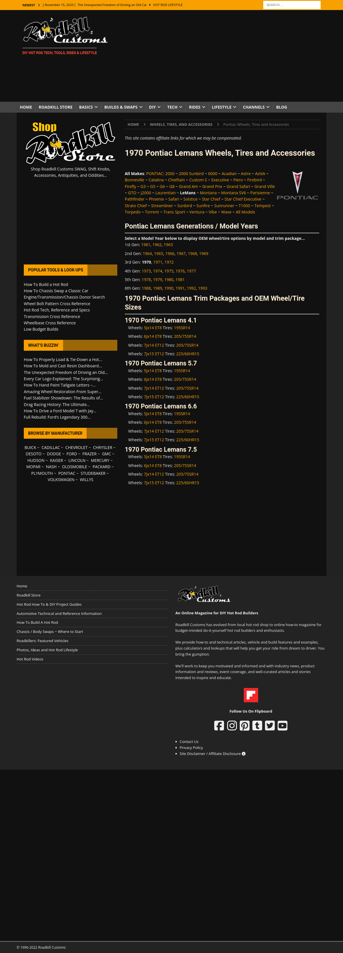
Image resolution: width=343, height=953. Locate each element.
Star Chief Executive (243, 199)
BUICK (30, 447)
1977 (191, 271)
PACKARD (101, 466)
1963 (168, 244)
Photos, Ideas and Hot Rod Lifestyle (47, 649)
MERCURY (100, 460)
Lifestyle (221, 107)
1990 (169, 288)
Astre (246, 173)
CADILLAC (51, 447)
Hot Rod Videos (30, 659)
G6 (162, 186)
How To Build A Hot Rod (37, 622)
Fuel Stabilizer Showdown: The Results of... (63, 398)
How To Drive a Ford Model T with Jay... (60, 410)
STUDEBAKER (93, 473)
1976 (180, 271)
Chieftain (176, 180)
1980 (169, 279)
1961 (145, 244)
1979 (157, 279)
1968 (192, 253)
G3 (143, 186)
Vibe (213, 212)
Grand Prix (212, 186)
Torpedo (133, 212)
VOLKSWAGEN (61, 479)
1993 (202, 288)
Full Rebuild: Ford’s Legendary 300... (57, 417)
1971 (157, 262)
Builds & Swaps (121, 107)
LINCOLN (77, 460)
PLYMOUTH (42, 473)
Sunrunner (224, 205)
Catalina (156, 180)
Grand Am (188, 186)
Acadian (229, 173)
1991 (180, 288)
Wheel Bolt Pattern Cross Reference (57, 303)
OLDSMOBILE (74, 466)
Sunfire (203, 205)
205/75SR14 (185, 336)
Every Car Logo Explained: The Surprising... (63, 378)
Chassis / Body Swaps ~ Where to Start (50, 631)
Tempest (262, 205)
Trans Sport (174, 212)
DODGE (54, 453)
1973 (146, 271)
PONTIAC (154, 173)
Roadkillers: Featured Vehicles (42, 640)
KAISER (56, 460)
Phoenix (156, 199)
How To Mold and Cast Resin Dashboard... (63, 365)
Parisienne (260, 192)
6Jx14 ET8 (153, 336)
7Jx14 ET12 (154, 345)
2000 (169, 173)
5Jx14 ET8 (153, 327)
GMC (106, 453)
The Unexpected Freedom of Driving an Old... (66, 372)
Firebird (254, 180)
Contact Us (189, 741)
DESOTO (34, 453)
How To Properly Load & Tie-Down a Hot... (63, 359)
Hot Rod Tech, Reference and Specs (57, 310)
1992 (191, 288)
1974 (157, 271)
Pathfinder (135, 199)
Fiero (238, 180)
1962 (157, 244)
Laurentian (165, 192)
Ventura (197, 212)
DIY (152, 107)
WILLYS (86, 479)
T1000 (244, 205)
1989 (157, 288)
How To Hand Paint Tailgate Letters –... (60, 385)
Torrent (152, 212)
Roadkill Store (56, 107)
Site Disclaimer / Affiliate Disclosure (213, 753)
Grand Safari (238, 186)
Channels (254, 107)
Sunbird (184, 205)
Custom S (198, 180)
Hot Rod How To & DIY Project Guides (49, 604)
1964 (147, 253)
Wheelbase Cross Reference (50, 322)
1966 (169, 253)
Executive (220, 180)
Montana (208, 192)
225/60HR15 (187, 353)
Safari (173, 199)
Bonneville (134, 180)
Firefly (130, 186)
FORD (72, 453)
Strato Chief (136, 205)
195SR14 (182, 327)
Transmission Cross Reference (52, 316)
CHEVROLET (76, 447)
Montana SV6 (233, 192)
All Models (245, 212)
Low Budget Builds (41, 329)
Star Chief (211, 199)
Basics (86, 107)
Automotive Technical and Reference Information (59, 613)
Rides (194, 107)
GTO (132, 192)
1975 (169, 271)
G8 (171, 186)
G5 (152, 186)
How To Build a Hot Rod (46, 284)
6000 (212, 173)
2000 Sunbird (191, 173)
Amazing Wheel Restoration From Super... (63, 391)
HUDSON (35, 460)
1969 (203, 253)
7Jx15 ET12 (154, 353)
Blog (281, 107)
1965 (158, 253)
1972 (169, 262)
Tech (172, 107)
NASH (51, 466)
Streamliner (162, 205)
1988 (146, 288)
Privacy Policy (191, 747)
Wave (226, 212)
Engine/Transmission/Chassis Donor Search (64, 297)
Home (26, 107)
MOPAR (33, 466)
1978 (146, 279)
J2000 (146, 192)
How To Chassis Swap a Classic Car (56, 290)
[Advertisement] (221, 56)
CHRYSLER (102, 447)
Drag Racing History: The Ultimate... (57, 404)
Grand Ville (264, 186)
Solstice (191, 199)
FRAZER (90, 453)
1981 (180, 279)
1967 (181, 253)
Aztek (260, 173)
